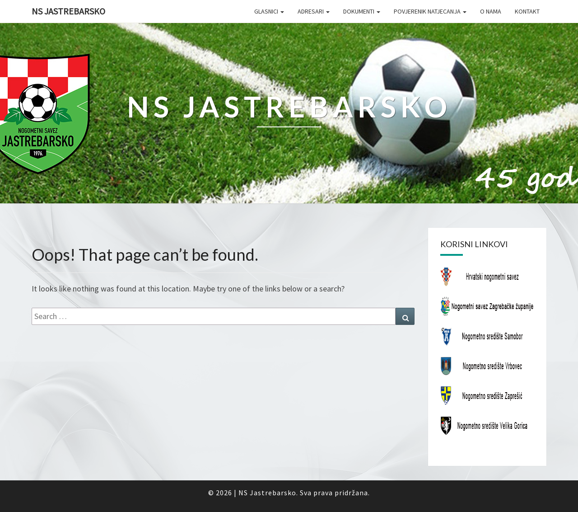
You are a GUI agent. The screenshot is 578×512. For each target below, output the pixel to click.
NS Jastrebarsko (68, 11)
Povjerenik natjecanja (430, 11)
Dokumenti (361, 11)
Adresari (314, 11)
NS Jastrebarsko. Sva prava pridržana (303, 492)
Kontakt (527, 11)
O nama (490, 11)
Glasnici (269, 11)
